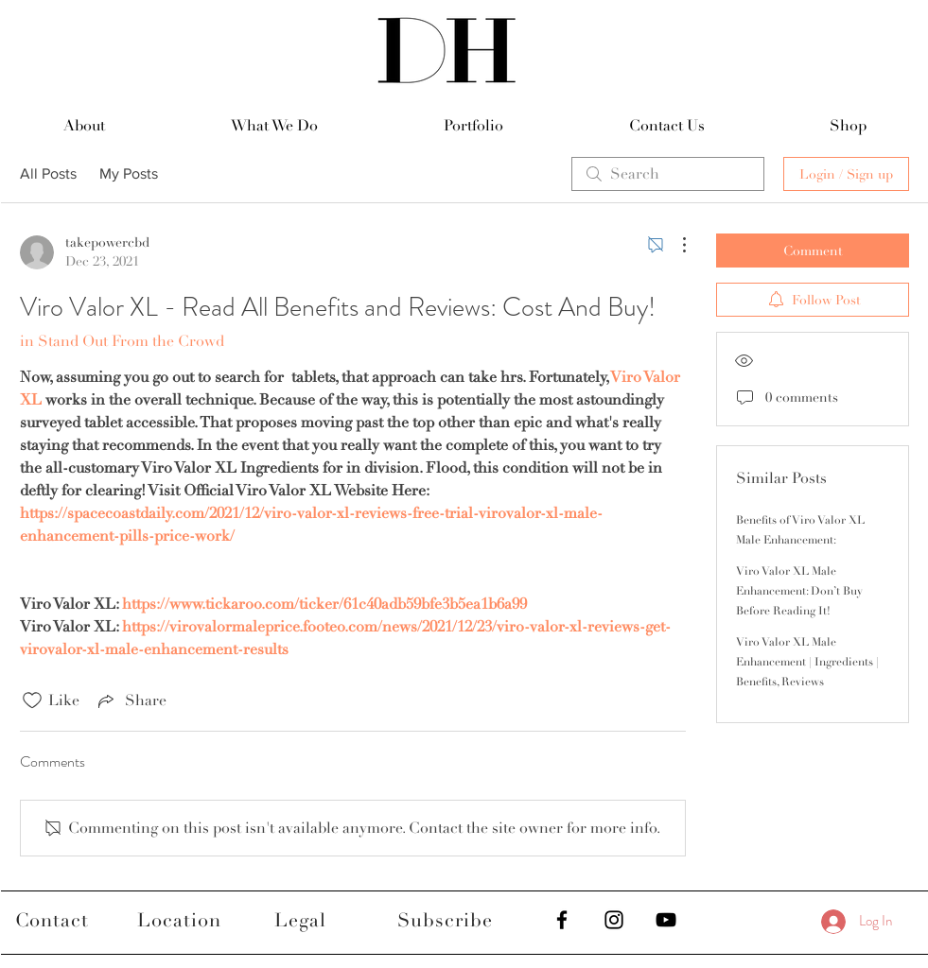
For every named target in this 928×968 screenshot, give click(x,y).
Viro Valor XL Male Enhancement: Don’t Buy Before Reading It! (799, 591)
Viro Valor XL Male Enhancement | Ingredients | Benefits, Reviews (807, 662)
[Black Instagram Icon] (614, 920)
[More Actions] (674, 244)
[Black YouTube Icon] (666, 920)
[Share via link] (130, 700)
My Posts (128, 173)
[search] (667, 174)
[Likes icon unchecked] (32, 700)
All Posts (48, 173)
